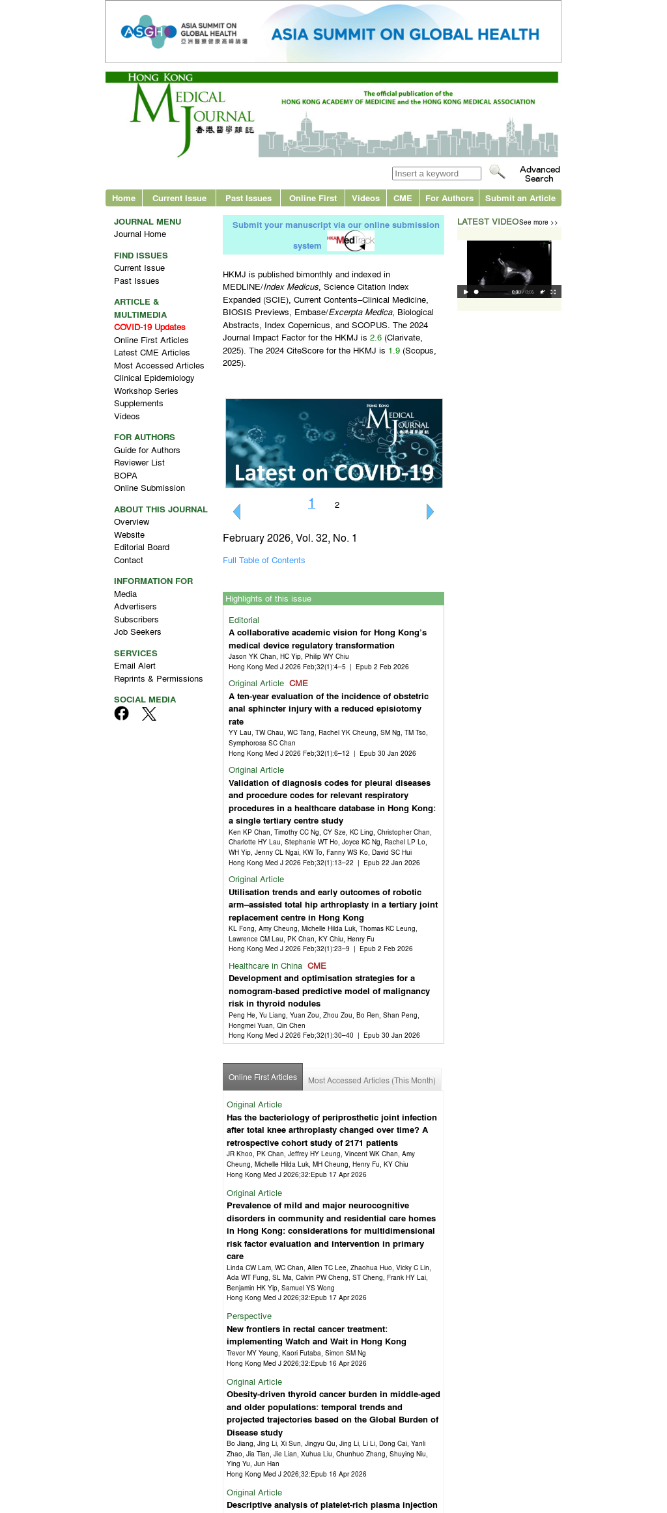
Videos (366, 197)
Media (125, 593)
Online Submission (149, 487)
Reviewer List (139, 462)
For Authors (449, 197)
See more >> (538, 222)
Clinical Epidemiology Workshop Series (154, 383)
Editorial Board (141, 546)
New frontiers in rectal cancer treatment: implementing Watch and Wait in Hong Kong (316, 1335)
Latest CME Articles (152, 352)
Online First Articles (151, 339)
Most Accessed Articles (159, 365)
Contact (128, 559)
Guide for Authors (147, 449)
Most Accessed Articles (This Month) (372, 1080)
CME (402, 197)
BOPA (125, 475)
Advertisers (135, 606)
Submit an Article (520, 197)
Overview (131, 521)
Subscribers (136, 619)
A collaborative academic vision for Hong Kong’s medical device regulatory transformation (328, 638)
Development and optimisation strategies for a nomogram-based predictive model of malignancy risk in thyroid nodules (329, 990)
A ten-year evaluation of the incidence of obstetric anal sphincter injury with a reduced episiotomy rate (329, 708)
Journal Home (140, 233)
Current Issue (179, 197)
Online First (313, 197)
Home (123, 197)
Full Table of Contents (264, 559)
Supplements (138, 402)
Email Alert (135, 665)
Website (129, 534)
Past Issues (248, 197)
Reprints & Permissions (158, 678)
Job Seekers (138, 631)
